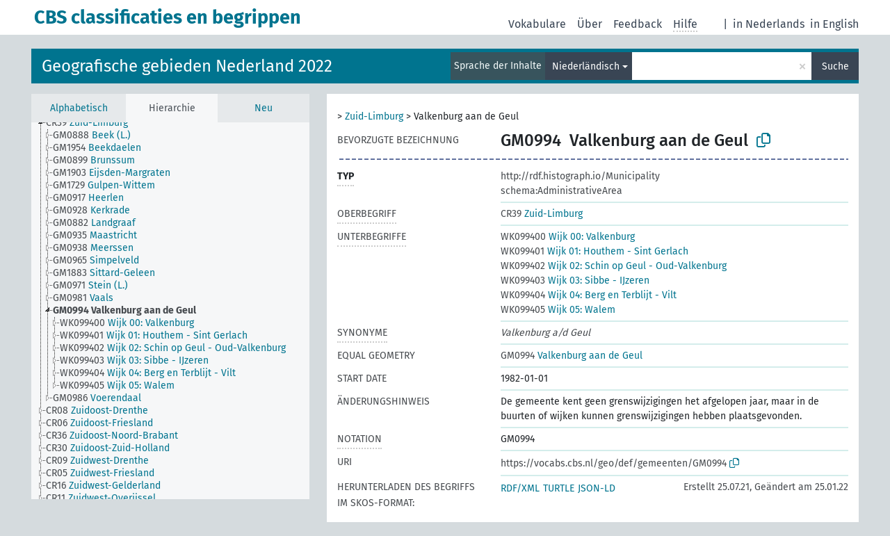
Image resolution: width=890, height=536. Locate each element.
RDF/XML (520, 488)
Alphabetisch (79, 108)
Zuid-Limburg (374, 116)
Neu (263, 108)
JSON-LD (596, 488)
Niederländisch (586, 66)
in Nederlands (768, 24)
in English (834, 24)
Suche (835, 66)
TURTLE (558, 488)
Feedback (637, 24)
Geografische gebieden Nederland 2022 (187, 66)
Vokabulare (537, 24)
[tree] (170, 310)
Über (589, 24)
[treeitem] (100, 133)
